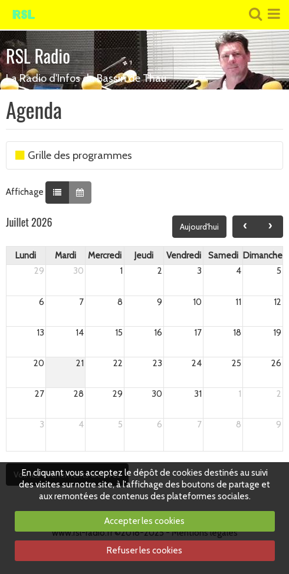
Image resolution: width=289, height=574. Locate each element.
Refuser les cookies (144, 550)
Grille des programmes (73, 155)
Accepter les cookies (144, 521)
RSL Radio (38, 55)
